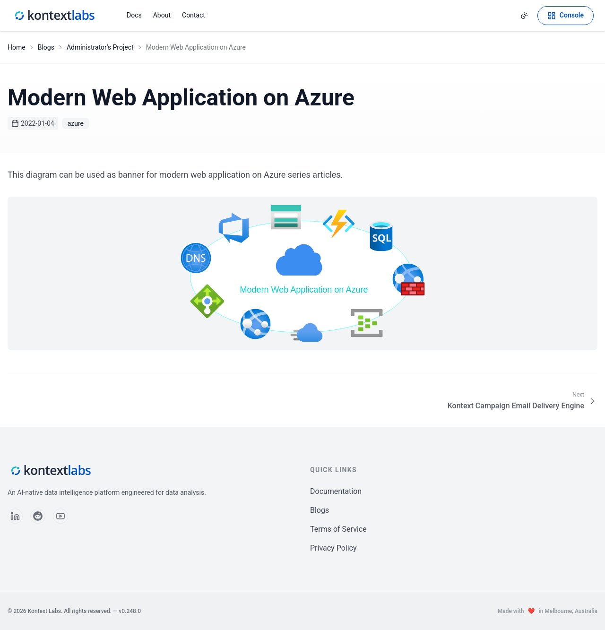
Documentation (336, 491)
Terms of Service (338, 529)
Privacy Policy (333, 548)
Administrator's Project (100, 47)
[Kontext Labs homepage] (53, 15)
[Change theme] (524, 15)
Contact (193, 15)
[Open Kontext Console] (565, 15)
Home (17, 47)
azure (76, 123)
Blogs (46, 47)
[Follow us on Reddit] (37, 516)
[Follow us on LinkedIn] (15, 516)
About (162, 15)
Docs (134, 15)
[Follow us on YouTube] (60, 516)
